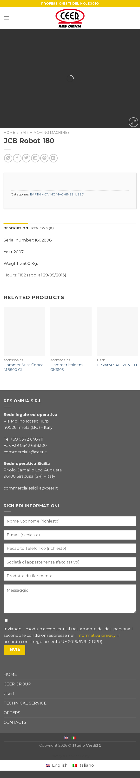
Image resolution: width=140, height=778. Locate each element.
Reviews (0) (42, 228)
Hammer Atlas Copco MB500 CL (24, 367)
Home (9, 132)
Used (9, 693)
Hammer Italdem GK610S (66, 367)
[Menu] (7, 18)
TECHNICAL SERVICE (25, 703)
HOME (10, 674)
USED (79, 194)
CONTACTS (15, 722)
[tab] (16, 228)
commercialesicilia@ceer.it (31, 488)
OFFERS (12, 712)
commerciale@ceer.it (25, 451)
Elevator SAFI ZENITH (117, 365)
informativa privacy (96, 635)
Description (16, 228)
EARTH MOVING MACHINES (45, 132)
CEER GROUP (17, 684)
